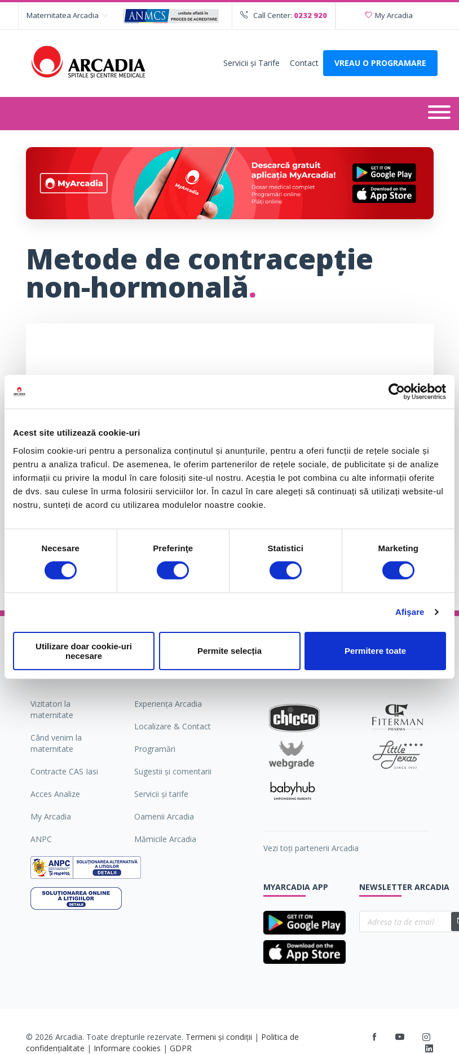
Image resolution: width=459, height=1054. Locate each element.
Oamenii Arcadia (164, 816)
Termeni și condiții (219, 1036)
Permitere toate (375, 651)
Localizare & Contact (172, 726)
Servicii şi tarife (161, 794)
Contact (304, 62)
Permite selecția (229, 651)
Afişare (410, 612)
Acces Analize (55, 794)
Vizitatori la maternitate (51, 709)
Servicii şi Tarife (251, 62)
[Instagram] (427, 1037)
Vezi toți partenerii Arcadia (311, 848)
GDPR (181, 1048)
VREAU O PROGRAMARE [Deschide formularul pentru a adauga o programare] (380, 62)
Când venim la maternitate (56, 743)
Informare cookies (127, 1048)
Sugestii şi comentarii (172, 771)
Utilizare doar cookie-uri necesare (84, 651)
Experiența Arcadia (168, 703)
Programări (154, 748)
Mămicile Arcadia (165, 839)
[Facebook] (374, 1037)
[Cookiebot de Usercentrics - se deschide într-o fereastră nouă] (396, 391)
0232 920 (310, 15)
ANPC (41, 839)
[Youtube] (399, 1037)
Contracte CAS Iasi (64, 771)
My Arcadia (389, 15)
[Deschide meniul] (439, 113)
